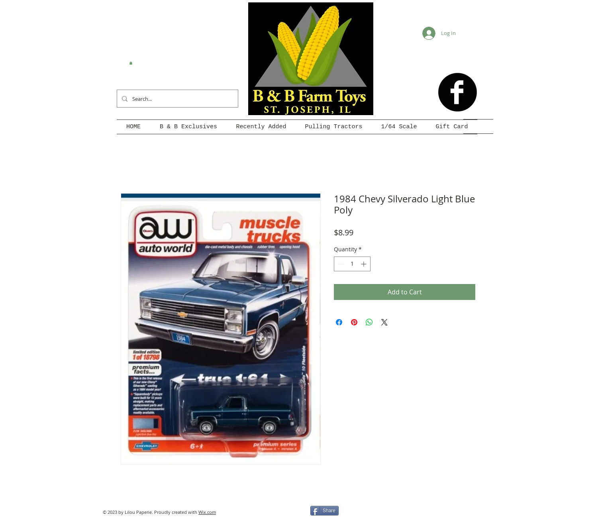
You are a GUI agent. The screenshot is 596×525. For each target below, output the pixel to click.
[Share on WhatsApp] (369, 322)
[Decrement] (340, 264)
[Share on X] (384, 322)
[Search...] (176, 98)
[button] (130, 63)
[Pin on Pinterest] (354, 322)
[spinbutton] (352, 264)
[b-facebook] (457, 92)
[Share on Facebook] (339, 322)
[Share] (324, 510)
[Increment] (364, 264)
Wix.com (207, 512)
